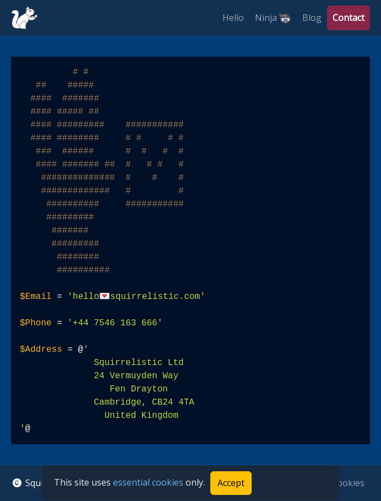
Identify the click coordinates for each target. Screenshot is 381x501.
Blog (312, 18)
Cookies (347, 483)
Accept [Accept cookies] (230, 483)
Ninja (273, 18)
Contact (348, 18)
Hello (233, 18)
